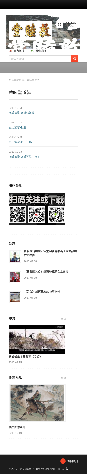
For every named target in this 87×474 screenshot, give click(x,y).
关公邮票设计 (17, 427)
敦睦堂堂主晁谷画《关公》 (25, 356)
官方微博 (19, 51)
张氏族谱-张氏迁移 (20, 142)
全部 (63, 319)
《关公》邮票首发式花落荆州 (42, 291)
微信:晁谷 (41, 51)
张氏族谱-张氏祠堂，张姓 (24, 156)
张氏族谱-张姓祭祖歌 (22, 112)
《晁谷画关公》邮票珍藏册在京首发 (46, 271)
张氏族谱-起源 (17, 127)
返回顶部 (72, 461)
